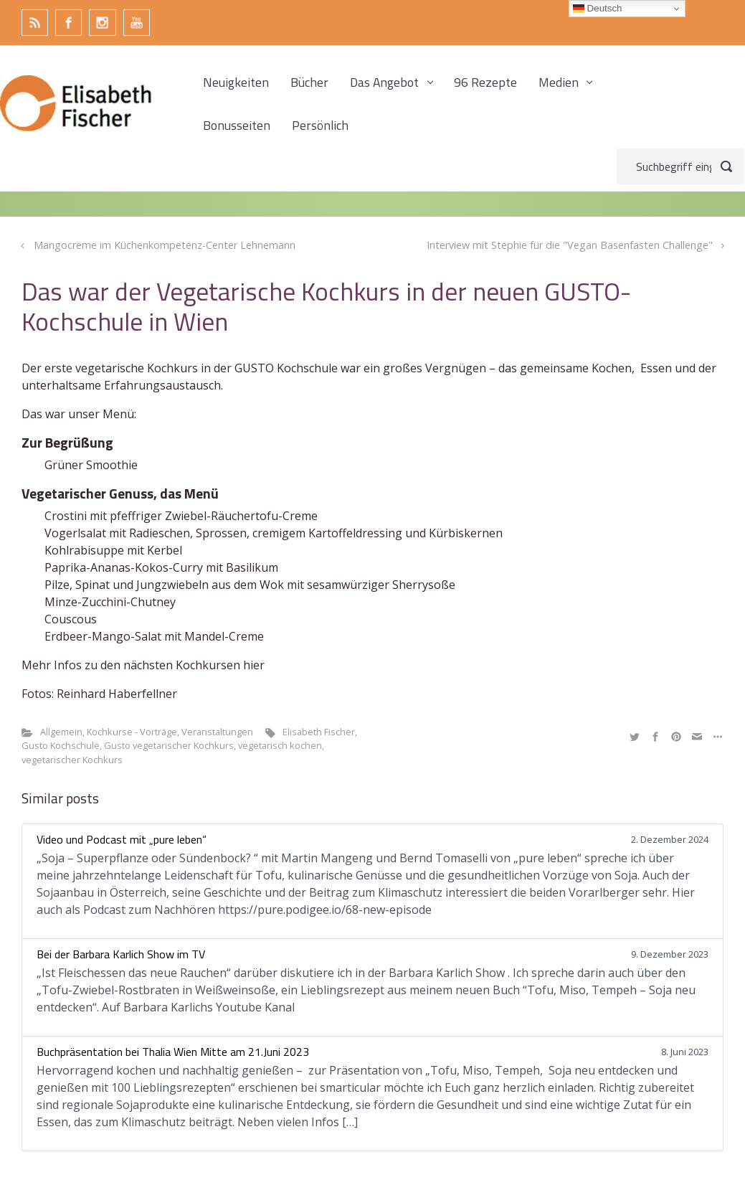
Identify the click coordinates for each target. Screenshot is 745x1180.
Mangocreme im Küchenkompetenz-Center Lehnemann (164, 245)
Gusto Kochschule (61, 745)
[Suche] (680, 166)
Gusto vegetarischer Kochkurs (169, 745)
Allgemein (61, 731)
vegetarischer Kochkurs (72, 759)
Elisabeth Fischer (319, 731)
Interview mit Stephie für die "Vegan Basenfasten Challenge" (570, 245)
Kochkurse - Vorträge (132, 731)
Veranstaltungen (217, 731)
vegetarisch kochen (280, 745)
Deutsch (597, 8)
